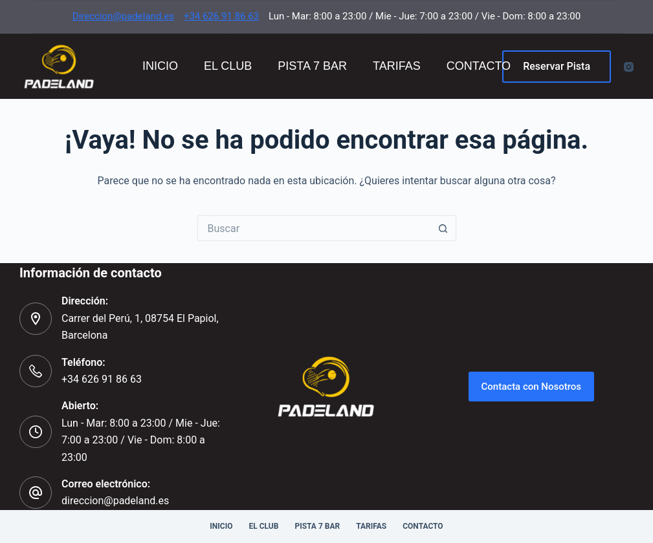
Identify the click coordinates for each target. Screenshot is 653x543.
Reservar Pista (556, 66)
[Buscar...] (313, 228)
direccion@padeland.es (115, 501)
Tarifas (397, 65)
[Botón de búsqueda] (443, 228)
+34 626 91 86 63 (221, 16)
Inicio (160, 65)
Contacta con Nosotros (531, 386)
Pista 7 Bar (312, 65)
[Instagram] (629, 67)
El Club (228, 65)
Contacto (479, 65)
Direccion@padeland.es (123, 16)
